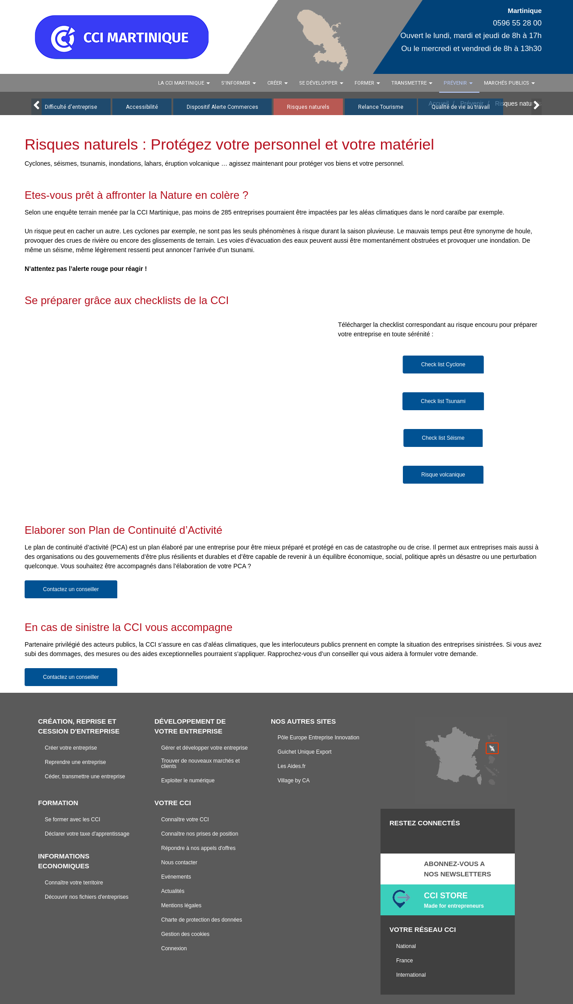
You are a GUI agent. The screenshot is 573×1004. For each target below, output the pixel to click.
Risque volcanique (443, 475)
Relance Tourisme (380, 107)
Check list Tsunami (443, 401)
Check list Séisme (443, 438)
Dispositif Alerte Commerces (222, 107)
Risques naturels (308, 107)
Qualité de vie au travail (461, 107)
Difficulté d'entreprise (71, 107)
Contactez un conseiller (71, 589)
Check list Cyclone (443, 364)
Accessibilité (142, 107)
